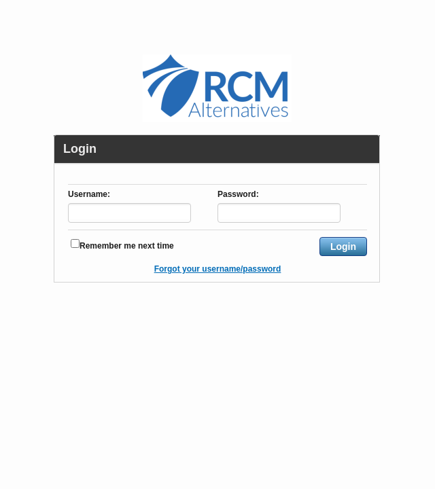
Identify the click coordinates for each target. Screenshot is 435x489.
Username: (89, 195)
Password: (238, 195)
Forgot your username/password (217, 269)
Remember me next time (127, 246)
